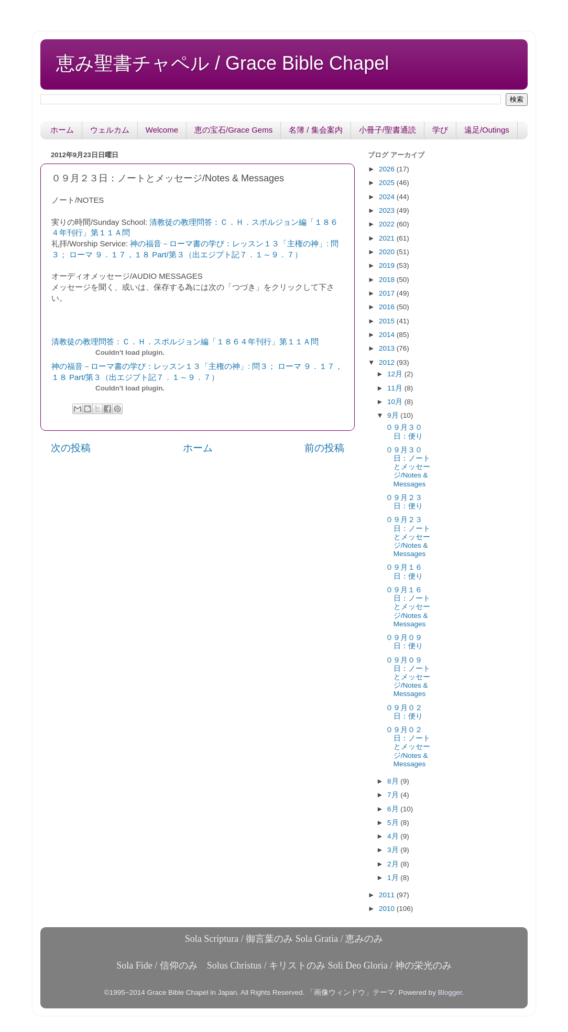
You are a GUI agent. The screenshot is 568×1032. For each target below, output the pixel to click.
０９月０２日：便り (404, 712)
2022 (388, 224)
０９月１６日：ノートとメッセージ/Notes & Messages (408, 607)
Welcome (162, 129)
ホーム (62, 129)
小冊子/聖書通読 (387, 129)
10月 (396, 402)
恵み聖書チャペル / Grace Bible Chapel (222, 63)
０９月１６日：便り (404, 571)
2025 (388, 183)
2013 (388, 348)
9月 (393, 415)
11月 (396, 388)
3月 (393, 850)
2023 (388, 210)
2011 (388, 895)
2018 (388, 280)
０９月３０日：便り (404, 431)
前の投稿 (324, 447)
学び (440, 129)
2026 (388, 169)
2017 (388, 293)
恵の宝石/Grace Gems (233, 129)
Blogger (450, 992)
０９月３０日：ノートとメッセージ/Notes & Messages (408, 467)
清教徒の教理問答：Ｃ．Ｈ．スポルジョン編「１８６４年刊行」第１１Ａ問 (185, 342)
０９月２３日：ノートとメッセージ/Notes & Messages (408, 537)
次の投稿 (71, 447)
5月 (393, 823)
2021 (388, 238)
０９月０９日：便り (404, 642)
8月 (393, 781)
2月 (393, 864)
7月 (393, 795)
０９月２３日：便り (404, 502)
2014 (388, 335)
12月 (396, 374)
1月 (393, 878)
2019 (388, 265)
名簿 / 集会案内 (316, 129)
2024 (388, 197)
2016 (388, 307)
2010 (388, 908)
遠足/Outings (486, 129)
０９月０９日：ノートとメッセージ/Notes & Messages (408, 677)
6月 (393, 809)
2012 (388, 362)
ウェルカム (109, 129)
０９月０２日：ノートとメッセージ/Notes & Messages (408, 747)
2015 (388, 321)
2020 (388, 252)
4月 (393, 836)
